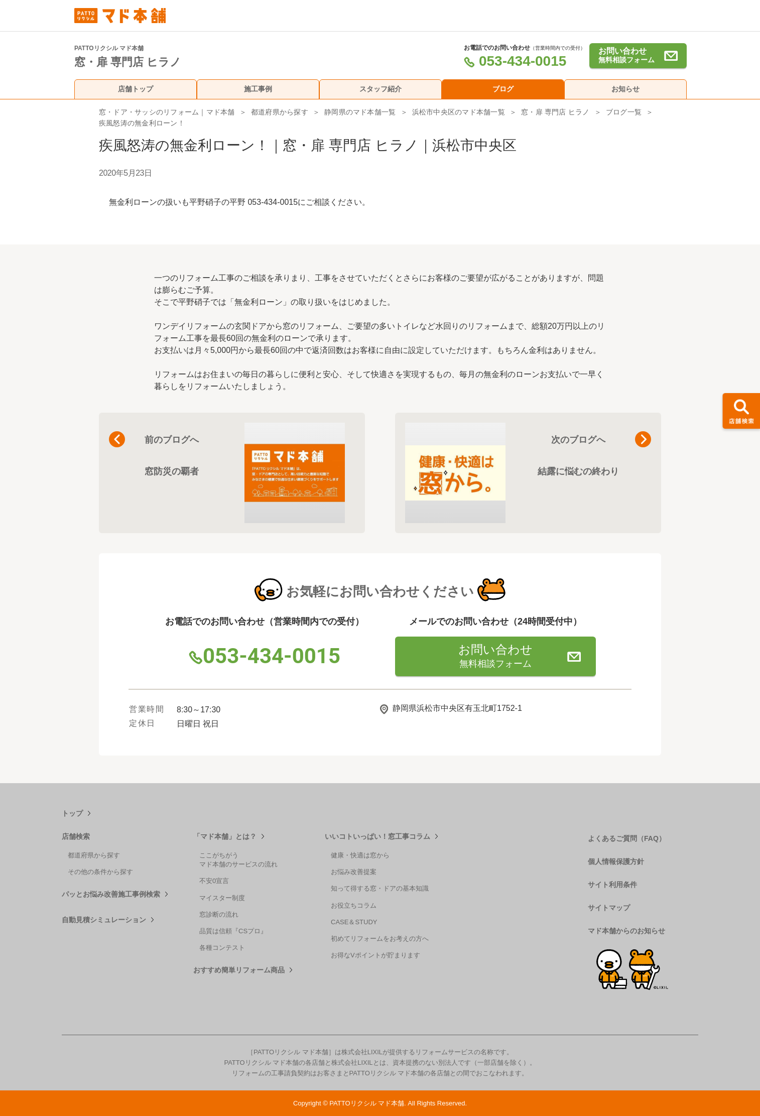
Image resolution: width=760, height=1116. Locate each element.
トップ (72, 813)
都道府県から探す (279, 112)
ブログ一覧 (624, 112)
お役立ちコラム (353, 905)
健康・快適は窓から (360, 855)
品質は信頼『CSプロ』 (233, 931)
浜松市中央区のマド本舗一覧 (458, 112)
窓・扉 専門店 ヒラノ (555, 112)
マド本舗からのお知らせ (626, 931)
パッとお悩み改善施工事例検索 (111, 894)
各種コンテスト (222, 947)
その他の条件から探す (100, 872)
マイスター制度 (222, 898)
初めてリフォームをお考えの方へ (380, 938)
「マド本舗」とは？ (225, 836)
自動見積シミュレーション (104, 920)
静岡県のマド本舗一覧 (360, 112)
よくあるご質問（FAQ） (627, 838)
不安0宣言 (214, 881)
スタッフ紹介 (380, 89)
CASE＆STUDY (354, 922)
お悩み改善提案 (353, 872)
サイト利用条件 (612, 885)
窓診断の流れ (218, 914)
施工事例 (258, 89)
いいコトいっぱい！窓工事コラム (377, 836)
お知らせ (625, 89)
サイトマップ (609, 908)
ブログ (503, 89)
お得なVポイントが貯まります (375, 955)
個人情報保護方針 (616, 861)
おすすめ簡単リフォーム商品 (239, 970)
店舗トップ (135, 89)
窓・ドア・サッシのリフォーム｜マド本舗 (167, 112)
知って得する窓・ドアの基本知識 (380, 888)
